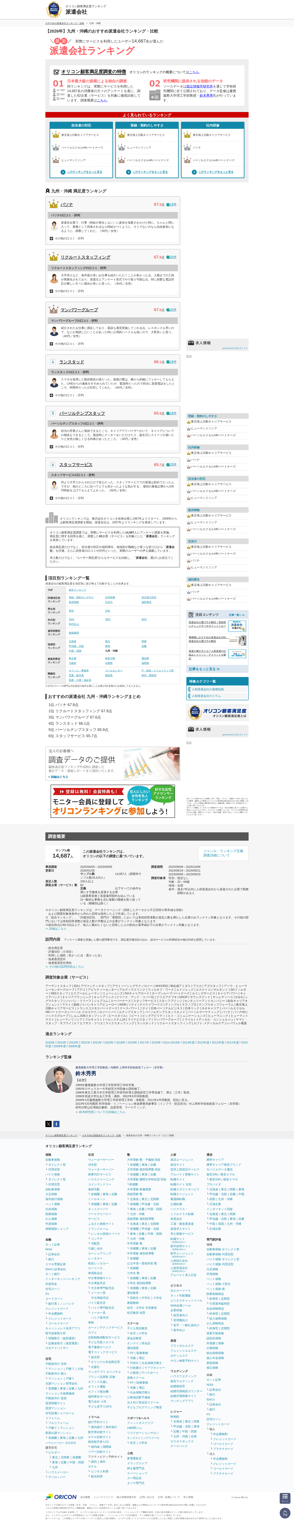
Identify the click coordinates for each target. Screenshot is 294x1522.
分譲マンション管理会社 (61, 1383)
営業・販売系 (76, 675)
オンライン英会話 (138, 1343)
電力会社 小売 (97, 1401)
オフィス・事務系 (79, 670)
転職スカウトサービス (184, 1189)
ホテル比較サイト (99, 1437)
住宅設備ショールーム (59, 1413)
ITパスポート (150, 1372)
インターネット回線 (220, 1209)
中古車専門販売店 (102, 1288)
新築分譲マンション (58, 1432)
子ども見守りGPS (100, 1406)
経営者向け (180, 1315)
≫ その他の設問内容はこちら (64, 966)
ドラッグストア (137, 1463)
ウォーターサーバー (101, 1159)
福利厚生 (147, 602)
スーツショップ (137, 1473)
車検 (91, 1322)
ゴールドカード (58, 1323)
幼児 (133, 1333)
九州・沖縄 (137, 1214)
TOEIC (134, 1363)
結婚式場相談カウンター (186, 1391)
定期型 (225, 1298)
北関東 (65, 1457)
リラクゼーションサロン (143, 1432)
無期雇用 (74, 632)
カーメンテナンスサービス (105, 1327)
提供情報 (74, 602)
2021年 (97, 1042)
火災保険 (51, 1194)
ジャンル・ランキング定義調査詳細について (223, 853)
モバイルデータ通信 (220, 1169)
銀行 (51, 1259)
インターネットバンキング (62, 1279)
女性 (107, 610)
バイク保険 (52, 1174)
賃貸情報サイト (55, 1403)
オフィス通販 (97, 1386)
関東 (144, 641)
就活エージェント (182, 1159)
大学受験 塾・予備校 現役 (144, 1159)
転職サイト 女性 (181, 1184)
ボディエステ (179, 1355)
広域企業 (215, 1204)
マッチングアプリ (182, 1401)
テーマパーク (179, 1446)
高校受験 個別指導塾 (140, 1218)
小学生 (157, 1297)
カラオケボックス (182, 1441)
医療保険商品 (215, 1294)
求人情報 (188, 1497)
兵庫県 (109, 663)
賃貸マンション (55, 1408)
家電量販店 (134, 1458)
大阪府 (72, 663)
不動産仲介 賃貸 (56, 1398)
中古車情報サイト (99, 1278)
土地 (80, 1368)
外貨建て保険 (215, 1343)
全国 (194, 1436)
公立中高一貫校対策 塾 (142, 1263)
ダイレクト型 (57, 1164)
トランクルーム (98, 1228)
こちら (194, 72)
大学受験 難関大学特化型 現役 (146, 1179)
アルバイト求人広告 (183, 1275)
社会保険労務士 (152, 1363)
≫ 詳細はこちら (56, 928)
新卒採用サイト (180, 1247)
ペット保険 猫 (216, 1289)
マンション (55, 1368)
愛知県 (145, 658)
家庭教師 (133, 1302)
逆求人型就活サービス (184, 1169)
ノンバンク (67, 1303)
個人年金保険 (215, 1358)
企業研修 (176, 1310)
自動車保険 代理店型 (220, 1254)
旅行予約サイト (98, 1422)
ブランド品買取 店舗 (101, 1376)
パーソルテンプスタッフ (82, 413)
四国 (212, 1199)
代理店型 (54, 1169)
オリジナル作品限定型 (105, 1362)
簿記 (142, 1358)
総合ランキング (77, 589)
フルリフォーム (58, 1423)
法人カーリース (180, 1290)
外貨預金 (51, 1284)
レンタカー (95, 1258)
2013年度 (203, 1042)
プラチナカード (223, 1448)
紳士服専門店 (136, 1468)
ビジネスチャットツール (186, 1300)
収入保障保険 (218, 1318)
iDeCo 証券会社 (55, 1269)
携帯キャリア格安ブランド (224, 1164)
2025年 (50, 1042)
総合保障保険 (215, 1353)
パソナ (67, 204)
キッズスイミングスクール (143, 1437)
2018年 (132, 1042)
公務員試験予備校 (138, 1397)
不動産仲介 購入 (56, 1373)
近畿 (144, 646)
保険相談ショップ (57, 1228)
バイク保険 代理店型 (220, 1264)
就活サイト (177, 1164)
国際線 (107, 1446)
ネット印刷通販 (180, 1295)
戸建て (70, 1368)
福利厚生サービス (99, 1396)
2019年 (120, 1042)
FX (47, 1294)
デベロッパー (57, 1477)
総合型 (95, 1357)
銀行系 (52, 1303)
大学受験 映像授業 (139, 1189)
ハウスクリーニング (101, 1179)
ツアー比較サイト (99, 1451)
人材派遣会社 (179, 1269)
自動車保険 (52, 1159)
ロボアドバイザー (57, 1348)
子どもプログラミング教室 (144, 1407)
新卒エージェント (182, 1255)
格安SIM (214, 1179)
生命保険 (51, 1209)
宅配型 (95, 1243)
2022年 (85, 1042)
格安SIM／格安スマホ (221, 1174)
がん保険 (51, 1218)
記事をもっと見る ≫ (204, 669)
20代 (71, 619)
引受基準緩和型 (219, 1303)
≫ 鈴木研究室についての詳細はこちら (100, 1112)
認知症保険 (214, 1338)
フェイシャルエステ (183, 1350)
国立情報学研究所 (199, 86)
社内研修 (212, 125)
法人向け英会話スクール (143, 1402)
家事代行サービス (99, 1174)
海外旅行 (111, 1427)
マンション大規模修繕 (59, 1393)
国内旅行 (97, 1427)
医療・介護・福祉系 (80, 680)
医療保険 (51, 1214)
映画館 (174, 1416)
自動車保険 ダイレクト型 (223, 1249)
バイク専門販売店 (102, 1307)
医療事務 (142, 1353)
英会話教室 (134, 1338)
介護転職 (176, 1204)
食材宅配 (94, 1189)
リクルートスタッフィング (85, 257)
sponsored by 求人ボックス (235, 348)
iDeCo (211, 1399)
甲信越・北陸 (76, 646)
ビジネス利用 (99, 1471)
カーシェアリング (99, 1253)
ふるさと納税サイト (101, 1223)
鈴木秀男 (206, 95)
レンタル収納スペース (105, 1233)
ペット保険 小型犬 (219, 1284)
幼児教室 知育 (136, 1312)
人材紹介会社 (179, 1262)
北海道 (72, 641)
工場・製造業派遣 (182, 1223)
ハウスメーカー (58, 1472)
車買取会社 (95, 1273)
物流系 (109, 675)
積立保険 (212, 1367)
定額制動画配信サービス (104, 1337)
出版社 (95, 1367)
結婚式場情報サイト (183, 1396)
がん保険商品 (215, 1323)
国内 (94, 1461)
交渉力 (109, 602)
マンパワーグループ (79, 310)
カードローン (54, 1298)
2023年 (73, 1042)
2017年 (144, 1042)
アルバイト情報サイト (184, 1174)
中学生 (146, 1297)
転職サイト (177, 1179)
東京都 (72, 658)
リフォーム (52, 1418)
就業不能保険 (215, 1333)
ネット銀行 (52, 1274)
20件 (171, 257)
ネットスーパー (98, 1209)
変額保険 (212, 1363)
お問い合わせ (147, 1497)
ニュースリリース (103, 1497)
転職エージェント (182, 1194)
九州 (80, 1388)
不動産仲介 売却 (56, 1363)
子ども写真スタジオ (101, 1342)
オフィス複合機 (98, 1391)
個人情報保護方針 (126, 1497)
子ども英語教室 (137, 1328)
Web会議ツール (180, 1305)
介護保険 (212, 1348)
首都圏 (52, 1388)
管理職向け (180, 1320)
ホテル (92, 1466)
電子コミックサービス (102, 1352)
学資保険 (51, 1223)
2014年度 (188, 1042)
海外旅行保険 (54, 1199)
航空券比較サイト (99, 1432)
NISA (48, 1249)
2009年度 (60, 1046)
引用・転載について (169, 1497)
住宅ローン (52, 1289)
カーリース (95, 1268)
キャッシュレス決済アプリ (62, 1328)
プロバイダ (214, 1184)
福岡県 (145, 663)
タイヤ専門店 (136, 1483)
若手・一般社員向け (186, 1325)
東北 (107, 641)
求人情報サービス (182, 1233)
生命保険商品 (215, 1308)
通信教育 (133, 1292)
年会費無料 (55, 1313)
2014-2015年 (171, 1042)
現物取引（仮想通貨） (62, 1338)
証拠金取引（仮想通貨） (64, 1343)
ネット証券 (52, 1244)
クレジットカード (57, 1308)
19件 (171, 204)
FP (132, 1353)
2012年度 (218, 1042)
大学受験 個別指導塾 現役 (144, 1169)
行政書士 (136, 1367)
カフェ (92, 1332)
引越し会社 (95, 1248)
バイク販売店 (97, 1302)
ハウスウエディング (183, 1376)
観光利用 (97, 1476)
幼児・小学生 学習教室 (142, 1307)
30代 (107, 619)
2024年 (62, 1042)
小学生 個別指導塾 (139, 1283)
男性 (71, 610)
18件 (171, 362)
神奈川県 (110, 658)
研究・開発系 (149, 675)
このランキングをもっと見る (81, 172)
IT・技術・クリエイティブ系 (158, 670)
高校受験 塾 (134, 1194)
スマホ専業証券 (55, 1264)
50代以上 (74, 624)
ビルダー (54, 1452)
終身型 (213, 1298)
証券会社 (54, 1254)
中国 (241, 1194)
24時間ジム (134, 1427)
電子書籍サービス (99, 1347)
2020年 (109, 1042)
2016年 (156, 1042)
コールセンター (114, 670)
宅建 (133, 1358)
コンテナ (97, 1238)
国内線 (95, 1446)
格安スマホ (230, 1179)
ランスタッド (71, 362)
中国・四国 (75, 650)
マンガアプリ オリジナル (104, 1371)
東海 (107, 646)
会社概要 (85, 1497)
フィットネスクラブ (140, 1423)
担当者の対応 (81, 125)
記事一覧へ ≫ (237, 615)
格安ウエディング (182, 1381)
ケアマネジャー (155, 1367)
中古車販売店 (97, 1283)
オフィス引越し (98, 1381)
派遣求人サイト (180, 1228)
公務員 (134, 1372)
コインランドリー (99, 1184)
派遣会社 (176, 1218)
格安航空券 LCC (98, 1441)
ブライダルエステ (182, 1345)
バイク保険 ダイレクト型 (223, 1259)
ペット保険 (52, 1204)
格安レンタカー (98, 1263)
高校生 (134, 1297)
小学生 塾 (133, 1273)
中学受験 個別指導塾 (140, 1253)
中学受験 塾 (134, 1243)
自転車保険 (52, 1189)
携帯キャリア (215, 1159)
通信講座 (133, 1348)
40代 (144, 619)
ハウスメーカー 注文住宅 (60, 1442)
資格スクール (136, 1377)
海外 (103, 1461)
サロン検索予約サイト (184, 1360)
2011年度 (232, 1042)
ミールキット (97, 1199)
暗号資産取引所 (55, 1333)
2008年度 (74, 1046)
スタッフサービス (75, 464)
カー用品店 (134, 1478)
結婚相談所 (177, 1386)
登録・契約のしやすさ (147, 125)
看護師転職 (177, 1199)
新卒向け (179, 1330)
